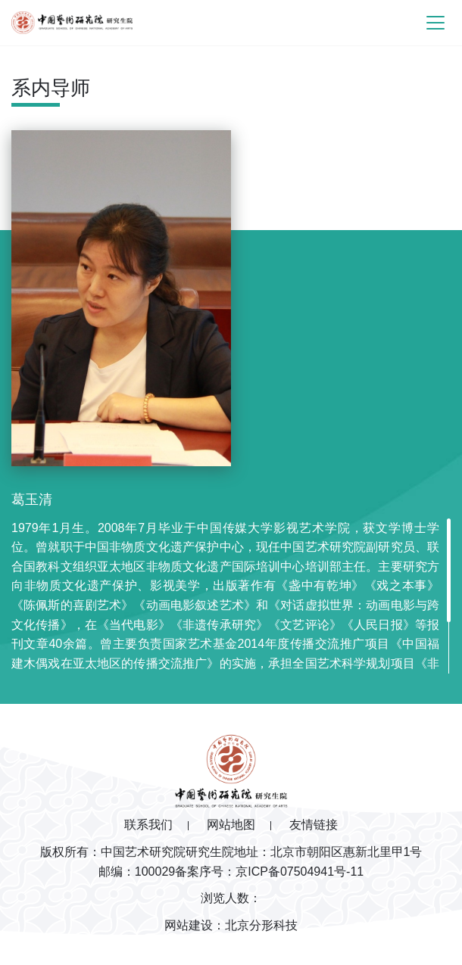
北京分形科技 (261, 925)
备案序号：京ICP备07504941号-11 (269, 871)
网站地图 (231, 824)
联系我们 (148, 824)
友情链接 (313, 824)
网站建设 (188, 925)
